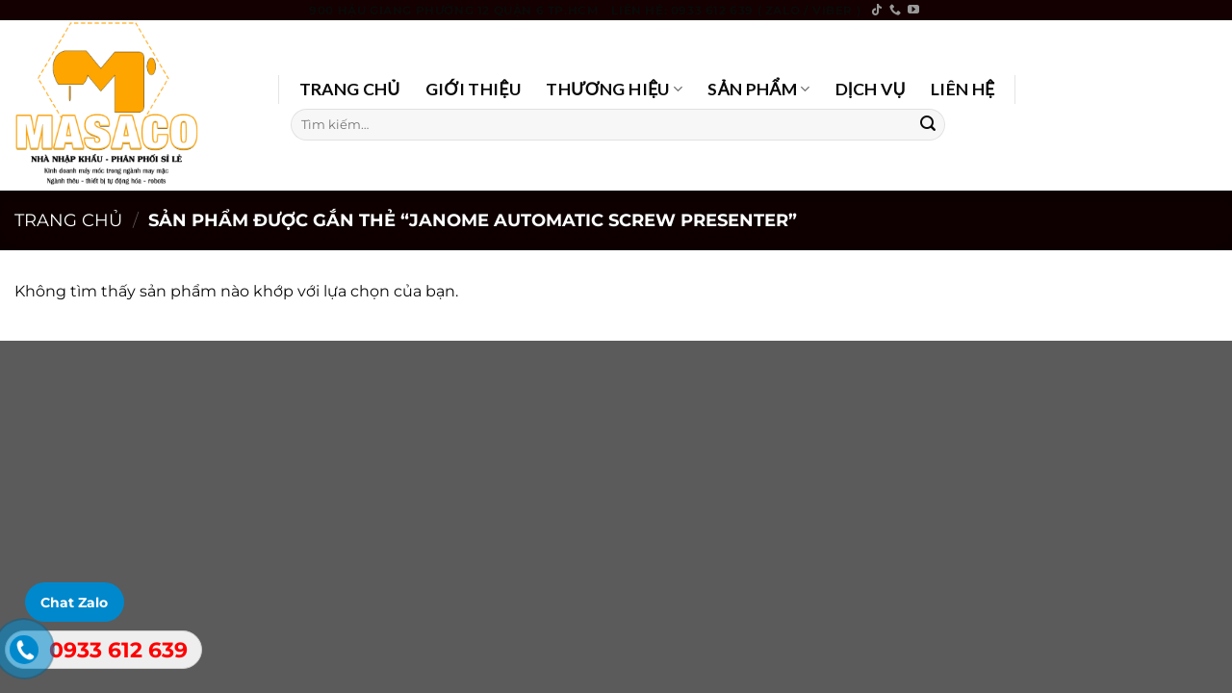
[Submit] (927, 124)
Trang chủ (68, 220)
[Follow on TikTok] (877, 10)
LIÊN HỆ (963, 89)
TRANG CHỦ (349, 89)
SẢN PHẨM (758, 89)
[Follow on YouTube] (913, 10)
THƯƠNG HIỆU (614, 89)
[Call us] (895, 10)
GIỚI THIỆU (473, 89)
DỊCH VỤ (870, 89)
